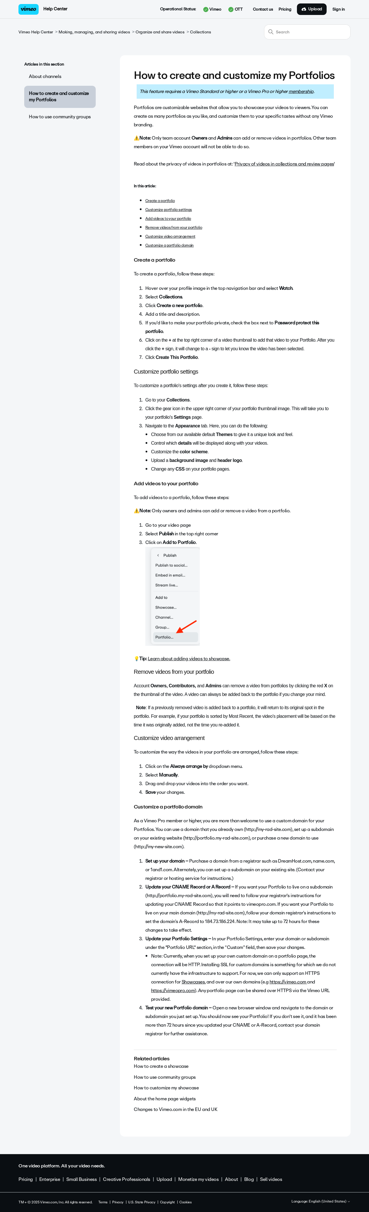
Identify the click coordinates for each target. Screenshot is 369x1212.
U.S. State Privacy (141, 1202)
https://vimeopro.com (173, 990)
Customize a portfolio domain (169, 245)
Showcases (193, 982)
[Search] (307, 32)
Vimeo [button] (212, 9)
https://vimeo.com (288, 982)
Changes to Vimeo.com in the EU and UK (175, 1109)
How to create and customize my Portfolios (59, 97)
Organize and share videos (159, 32)
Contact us (263, 9)
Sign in (338, 9)
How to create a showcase (161, 1066)
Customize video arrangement (170, 236)
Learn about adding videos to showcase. (189, 659)
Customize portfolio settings (168, 210)
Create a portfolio (160, 201)
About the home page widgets (165, 1099)
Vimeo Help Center (35, 32)
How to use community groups (60, 117)
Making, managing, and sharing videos (94, 32)
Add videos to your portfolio (168, 219)
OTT (235, 9)
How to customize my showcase (166, 1088)
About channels (45, 76)
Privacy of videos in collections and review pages (284, 164)
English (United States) (330, 1202)
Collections (200, 32)
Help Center (55, 9)
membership (301, 91)
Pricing (284, 9)
